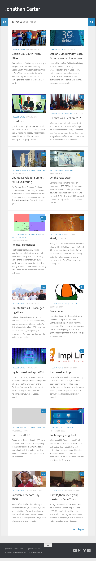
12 (43, 218)
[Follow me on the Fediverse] (80, 550)
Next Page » (78, 529)
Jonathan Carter (22, 9)
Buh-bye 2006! (21, 435)
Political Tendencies (23, 244)
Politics (39, 234)
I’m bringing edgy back (63, 435)
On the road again (60, 177)
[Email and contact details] (75, 550)
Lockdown (18, 121)
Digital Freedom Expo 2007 (28, 372)
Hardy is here (58, 238)
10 (82, 411)
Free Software (18, 50)
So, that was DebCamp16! (65, 118)
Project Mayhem (19, 237)
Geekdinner (57, 311)
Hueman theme (36, 552)
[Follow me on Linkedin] (89, 550)
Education (16, 170)
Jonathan (69, 114)
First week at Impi (60, 372)
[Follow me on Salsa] (84, 550)
